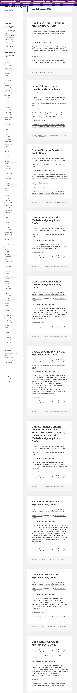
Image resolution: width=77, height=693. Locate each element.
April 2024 (7, 105)
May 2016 (7, 330)
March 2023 (7, 136)
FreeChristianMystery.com (15, 7)
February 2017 (8, 315)
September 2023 (8, 122)
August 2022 (7, 154)
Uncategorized (8, 365)
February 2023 (8, 139)
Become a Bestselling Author (42, 1)
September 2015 (8, 344)
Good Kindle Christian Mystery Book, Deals (45, 576)
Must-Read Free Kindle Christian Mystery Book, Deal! (10, 32)
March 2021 (7, 195)
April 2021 (7, 193)
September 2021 (8, 180)
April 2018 (7, 281)
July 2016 (7, 325)
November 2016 (8, 322)
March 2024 (7, 107)
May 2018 (7, 278)
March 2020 (7, 225)
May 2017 (7, 308)
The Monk (35, 244)
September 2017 (8, 298)
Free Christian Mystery (10, 360)
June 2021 (7, 188)
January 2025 (8, 83)
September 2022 (8, 151)
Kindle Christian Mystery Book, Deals (47, 152)
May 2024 (7, 102)
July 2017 (7, 303)
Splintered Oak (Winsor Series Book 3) (44, 47)
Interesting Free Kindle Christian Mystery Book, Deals (46, 220)
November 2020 (8, 205)
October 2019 (8, 237)
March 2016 (7, 335)
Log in (6, 374)
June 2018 (7, 276)
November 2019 (8, 234)
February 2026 (8, 65)
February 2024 (8, 110)
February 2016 (8, 337)
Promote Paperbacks (25, 1)
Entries (7, 376)
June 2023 (7, 129)
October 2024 (8, 90)
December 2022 (8, 144)
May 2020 (7, 220)
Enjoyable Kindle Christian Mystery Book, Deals (48, 503)
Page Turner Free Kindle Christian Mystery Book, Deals (47, 284)
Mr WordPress (8, 55)
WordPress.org (8, 381)
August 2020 (7, 212)
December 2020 (8, 203)
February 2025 (8, 80)
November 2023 (8, 117)
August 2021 (7, 183)
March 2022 (7, 166)
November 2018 (8, 264)
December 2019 (8, 232)
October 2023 (8, 119)
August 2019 (7, 242)
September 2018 (8, 269)
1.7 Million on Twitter (59, 1)
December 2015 (8, 342)
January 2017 (8, 318)
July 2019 (7, 244)
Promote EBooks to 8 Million (8, 1)
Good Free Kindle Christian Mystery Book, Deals (48, 24)
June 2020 (7, 217)
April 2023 (7, 134)
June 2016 (7, 327)
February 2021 (8, 198)
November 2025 (8, 68)
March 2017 (7, 313)
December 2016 (8, 320)
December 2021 (8, 173)
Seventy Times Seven (38, 389)
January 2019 (8, 259)
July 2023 (7, 127)
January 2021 (8, 200)
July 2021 (7, 185)
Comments (8, 379)
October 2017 (8, 295)
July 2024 (7, 97)
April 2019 (7, 251)
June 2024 (7, 100)
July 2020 (7, 215)
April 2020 (7, 222)
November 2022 (8, 146)
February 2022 (8, 168)
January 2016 (8, 340)
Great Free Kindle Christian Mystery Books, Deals (48, 353)
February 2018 (8, 286)
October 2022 (8, 149)
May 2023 (7, 132)
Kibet (45, 71)
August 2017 (7, 300)
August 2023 (7, 124)
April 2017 (7, 310)
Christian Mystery (9, 357)
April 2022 (7, 163)
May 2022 (7, 161)
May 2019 (7, 249)
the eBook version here (58, 539)
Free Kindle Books (9, 362)
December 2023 (8, 114)
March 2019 (7, 254)
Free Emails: (4, 5)
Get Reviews (71, 1)
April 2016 (7, 332)
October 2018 (8, 266)
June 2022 (7, 158)
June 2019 (7, 247)
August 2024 (7, 95)
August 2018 (7, 271)
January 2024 (8, 112)
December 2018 (8, 261)
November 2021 (8, 176)
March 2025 (7, 78)
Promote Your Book (37, 37)
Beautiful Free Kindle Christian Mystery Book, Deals (46, 89)
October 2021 (8, 178)
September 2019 (8, 239)
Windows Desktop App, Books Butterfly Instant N (51, 33)
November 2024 (8, 88)
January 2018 (8, 288)
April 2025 (7, 75)
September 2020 (8, 210)
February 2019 (8, 256)
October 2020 (8, 207)
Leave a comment (49, 72)
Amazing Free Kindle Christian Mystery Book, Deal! (10, 41)
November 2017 (8, 293)
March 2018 (7, 283)
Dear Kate (35, 113)
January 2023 (8, 141)
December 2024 (8, 85)
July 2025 (7, 73)
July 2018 (7, 273)
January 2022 (8, 171)
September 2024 (8, 92)
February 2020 (8, 227)
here (35, 541)
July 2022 (7, 156)
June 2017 (7, 305)
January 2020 (8, 229)
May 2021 (7, 190)
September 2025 (8, 70)
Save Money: (4, 3)
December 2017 (8, 291)
